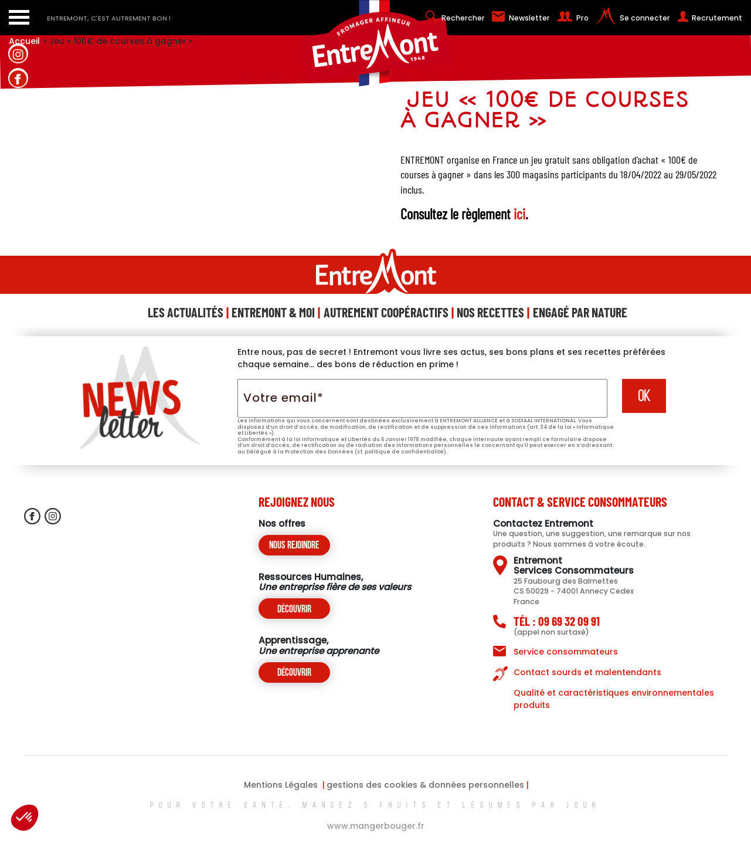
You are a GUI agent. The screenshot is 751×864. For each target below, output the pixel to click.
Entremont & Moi (273, 312)
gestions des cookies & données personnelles (425, 785)
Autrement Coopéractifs (386, 312)
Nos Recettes (490, 312)
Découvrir (294, 610)
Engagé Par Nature (580, 312)
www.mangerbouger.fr (375, 826)
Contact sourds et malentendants (587, 672)
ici (519, 213)
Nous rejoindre (294, 546)
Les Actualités (185, 312)
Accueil (24, 41)
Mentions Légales (281, 785)
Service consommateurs (566, 652)
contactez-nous (18, 196)
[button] (25, 818)
